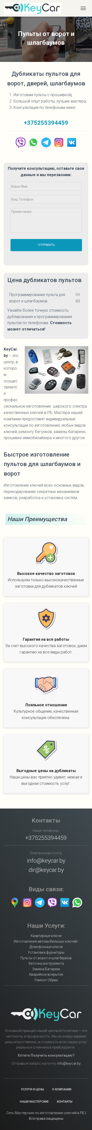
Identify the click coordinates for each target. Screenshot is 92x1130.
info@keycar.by (46, 860)
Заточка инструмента (46, 963)
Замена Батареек (46, 969)
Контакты (64, 1101)
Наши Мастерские (34, 1101)
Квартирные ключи (46, 936)
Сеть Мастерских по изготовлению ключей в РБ (45, 1113)
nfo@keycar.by (69, 1063)
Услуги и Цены (32, 1089)
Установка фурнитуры (46, 952)
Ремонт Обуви (46, 980)
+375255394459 (46, 122)
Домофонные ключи (46, 947)
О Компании (61, 1089)
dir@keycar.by (46, 870)
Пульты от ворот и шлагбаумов (46, 958)
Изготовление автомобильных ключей (45, 941)
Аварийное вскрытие (46, 974)
